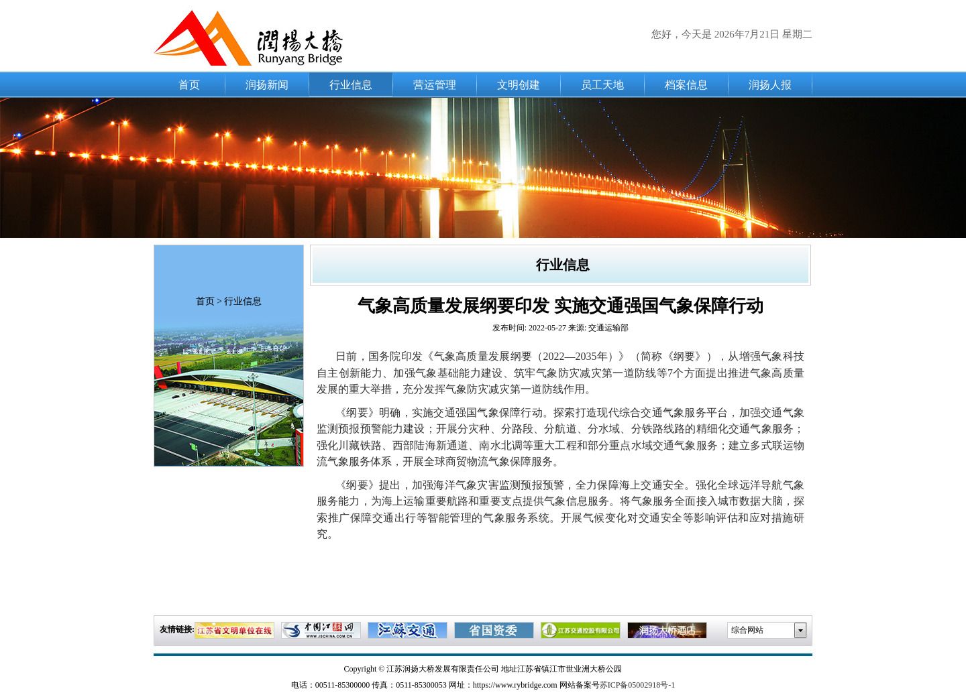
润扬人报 (770, 84)
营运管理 (434, 84)
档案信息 (686, 84)
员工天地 (602, 84)
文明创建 (518, 84)
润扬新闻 (267, 84)
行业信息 (350, 84)
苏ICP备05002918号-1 (638, 685)
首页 (189, 84)
